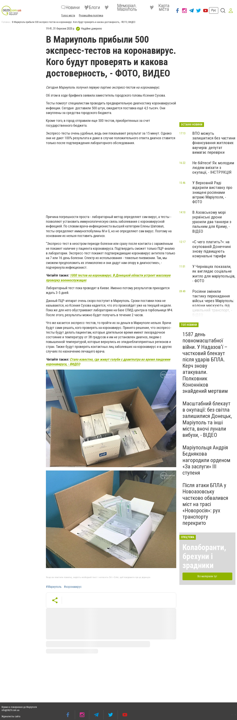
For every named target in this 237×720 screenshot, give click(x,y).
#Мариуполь (54, 587)
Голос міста (68, 15)
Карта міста (159, 7)
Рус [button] (213, 10)
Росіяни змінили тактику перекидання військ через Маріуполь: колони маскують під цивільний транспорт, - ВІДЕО (213, 303)
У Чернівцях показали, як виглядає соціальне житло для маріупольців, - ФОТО (213, 273)
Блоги (92, 7)
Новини (70, 7)
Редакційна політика (91, 15)
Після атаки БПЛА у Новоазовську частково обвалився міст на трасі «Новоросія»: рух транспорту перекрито (205, 504)
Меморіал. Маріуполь (121, 7)
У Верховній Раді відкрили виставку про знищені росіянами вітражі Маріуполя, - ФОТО (212, 192)
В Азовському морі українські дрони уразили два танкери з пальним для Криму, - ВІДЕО (211, 222)
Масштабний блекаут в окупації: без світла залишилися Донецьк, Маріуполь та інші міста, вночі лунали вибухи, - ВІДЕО (207, 419)
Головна (6, 22)
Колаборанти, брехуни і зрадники (204, 556)
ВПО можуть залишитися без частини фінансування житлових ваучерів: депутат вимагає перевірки (213, 143)
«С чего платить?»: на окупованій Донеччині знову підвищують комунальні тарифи (211, 249)
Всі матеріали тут (207, 576)
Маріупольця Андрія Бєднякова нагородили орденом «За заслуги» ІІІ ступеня (206, 460)
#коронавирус (73, 587)
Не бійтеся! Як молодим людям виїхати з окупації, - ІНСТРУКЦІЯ (213, 168)
